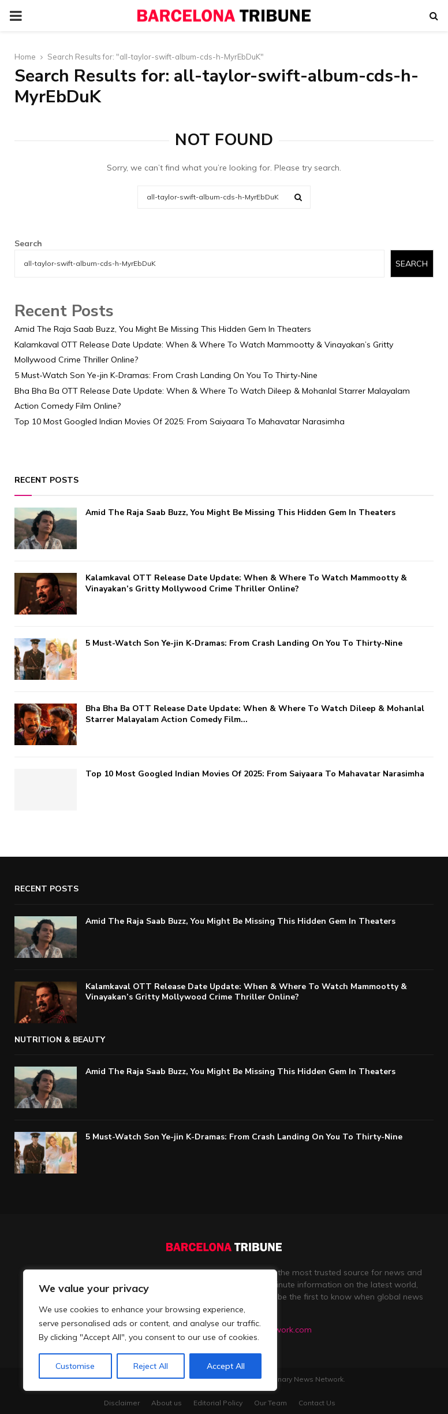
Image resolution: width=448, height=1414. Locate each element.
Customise (75, 1366)
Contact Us (316, 1402)
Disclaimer (122, 1402)
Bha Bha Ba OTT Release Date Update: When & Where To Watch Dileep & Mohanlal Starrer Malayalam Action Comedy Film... (254, 713)
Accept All (226, 1366)
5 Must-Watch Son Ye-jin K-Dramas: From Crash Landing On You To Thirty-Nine (166, 375)
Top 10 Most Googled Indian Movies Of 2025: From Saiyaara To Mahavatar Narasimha (179, 421)
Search (28, 243)
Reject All (150, 1366)
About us (166, 1402)
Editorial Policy (217, 1402)
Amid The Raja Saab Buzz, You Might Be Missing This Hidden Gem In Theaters (162, 329)
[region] (150, 1330)
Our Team (270, 1402)
